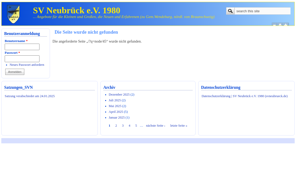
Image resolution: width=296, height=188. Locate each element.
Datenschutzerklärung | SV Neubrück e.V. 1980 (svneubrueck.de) (245, 96)
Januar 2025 (117, 117)
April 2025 (116, 112)
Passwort (12, 53)
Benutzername (16, 41)
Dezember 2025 (119, 94)
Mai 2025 (115, 106)
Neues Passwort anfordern (27, 65)
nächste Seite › (155, 125)
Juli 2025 (115, 100)
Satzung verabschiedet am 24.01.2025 (30, 96)
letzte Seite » (178, 125)
